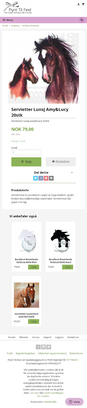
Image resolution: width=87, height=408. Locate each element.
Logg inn (59, 337)
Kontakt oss (73, 337)
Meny (7, 20)
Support (47, 337)
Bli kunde (23, 337)
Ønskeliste (61, 162)
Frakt (10, 353)
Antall (14, 148)
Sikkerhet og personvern (52, 353)
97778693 (72, 360)
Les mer (34, 393)
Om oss (36, 337)
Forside (5, 26)
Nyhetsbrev (76, 353)
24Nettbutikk (50, 402)
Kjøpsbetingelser (25, 353)
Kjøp (26, 162)
